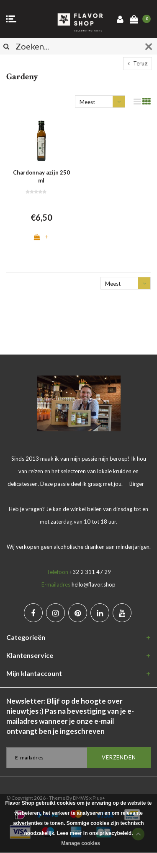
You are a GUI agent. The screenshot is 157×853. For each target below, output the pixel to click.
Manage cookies (80, 843)
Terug (137, 63)
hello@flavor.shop (94, 584)
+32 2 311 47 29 (90, 572)
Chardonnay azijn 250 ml (41, 176)
